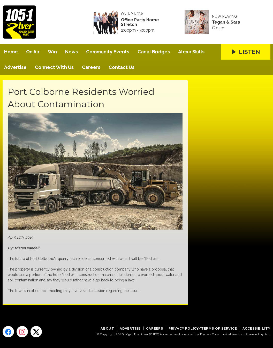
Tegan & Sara (226, 22)
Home (11, 51)
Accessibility (256, 328)
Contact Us (121, 67)
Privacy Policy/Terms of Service (203, 328)
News (71, 51)
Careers (91, 67)
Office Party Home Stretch (140, 22)
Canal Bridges (154, 51)
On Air (33, 51)
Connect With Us (54, 67)
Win (52, 51)
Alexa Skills (191, 51)
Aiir (267, 334)
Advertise (15, 67)
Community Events (107, 51)
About (107, 328)
